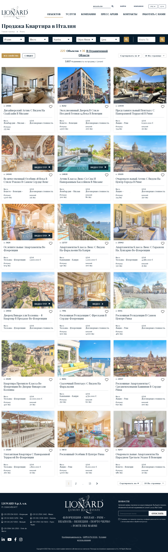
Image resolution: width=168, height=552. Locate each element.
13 (90, 483)
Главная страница (8, 31)
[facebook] (15, 539)
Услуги (71, 14)
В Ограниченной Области (93, 52)
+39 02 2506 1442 (39, 514)
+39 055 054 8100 (10, 514)
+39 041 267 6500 (10, 521)
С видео (29, 55)
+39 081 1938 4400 (40, 517)
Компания (88, 14)
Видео (98, 303)
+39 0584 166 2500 (11, 528)
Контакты (130, 14)
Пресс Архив (109, 14)
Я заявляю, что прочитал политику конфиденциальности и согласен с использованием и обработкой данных (143, 520)
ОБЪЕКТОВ (53, 14)
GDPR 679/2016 (90, 537)
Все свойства (11, 55)
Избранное (139, 6)
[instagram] (21, 539)
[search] (112, 6)
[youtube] (9, 539)
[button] (50, 106)
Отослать (157, 513)
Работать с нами (153, 14)
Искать (22, 31)
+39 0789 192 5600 (40, 521)
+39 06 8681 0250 (11, 517)
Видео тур (42, 167)
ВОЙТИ (123, 6)
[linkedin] (3, 539)
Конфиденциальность (72, 537)
